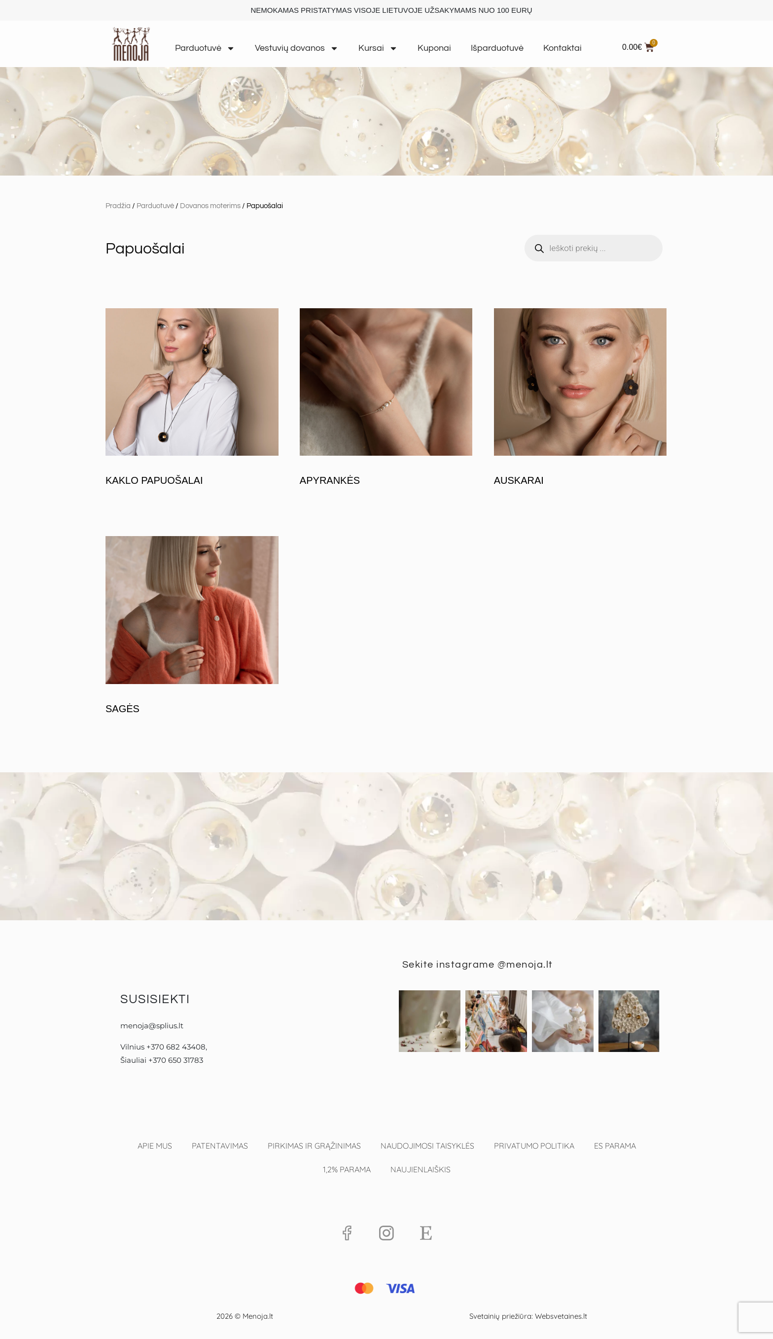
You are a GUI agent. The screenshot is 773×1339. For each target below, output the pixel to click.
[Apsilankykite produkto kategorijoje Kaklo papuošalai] (192, 399)
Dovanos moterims (210, 206)
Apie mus (155, 1146)
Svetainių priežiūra (500, 1316)
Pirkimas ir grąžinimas (314, 1146)
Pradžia (118, 206)
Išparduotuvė (497, 48)
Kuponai (434, 48)
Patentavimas (220, 1146)
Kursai (378, 48)
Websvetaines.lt (561, 1316)
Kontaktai (562, 48)
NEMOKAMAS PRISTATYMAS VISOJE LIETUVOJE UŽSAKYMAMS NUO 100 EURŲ (391, 10)
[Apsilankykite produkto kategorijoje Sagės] (192, 627)
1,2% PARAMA (347, 1169)
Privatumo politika (534, 1146)
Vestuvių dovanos (297, 48)
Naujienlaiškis (420, 1169)
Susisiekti (155, 999)
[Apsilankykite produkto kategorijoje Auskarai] (580, 399)
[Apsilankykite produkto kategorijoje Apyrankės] (386, 399)
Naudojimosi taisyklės (427, 1146)
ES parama (615, 1146)
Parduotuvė (205, 48)
